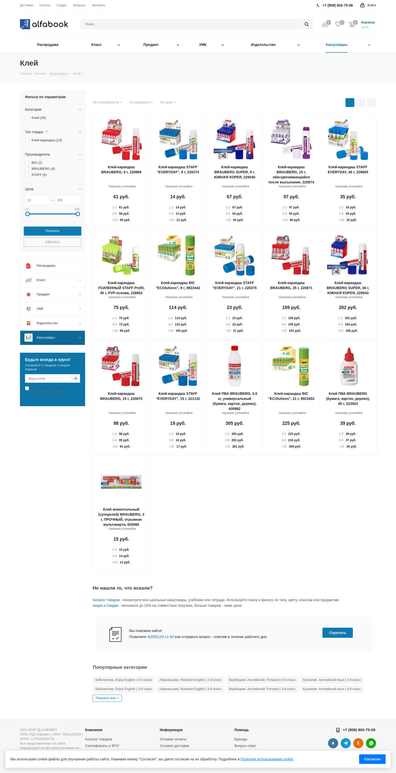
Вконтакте (333, 743)
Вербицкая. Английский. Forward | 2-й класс (262, 680)
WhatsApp (371, 743)
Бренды (240, 739)
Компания (94, 730)
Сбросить (52, 242)
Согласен (372, 759)
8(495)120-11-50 (160, 637)
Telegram (346, 743)
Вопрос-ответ (245, 746)
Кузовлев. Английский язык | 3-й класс (332, 689)
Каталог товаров (106, 600)
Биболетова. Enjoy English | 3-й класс (123, 689)
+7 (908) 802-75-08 (359, 730)
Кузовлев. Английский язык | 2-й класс (332, 680)
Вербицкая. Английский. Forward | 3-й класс (262, 689)
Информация (171, 730)
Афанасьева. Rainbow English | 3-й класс (190, 689)
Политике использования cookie (267, 759)
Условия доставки (174, 746)
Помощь (241, 730)
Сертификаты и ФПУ (102, 746)
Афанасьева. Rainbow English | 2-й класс (190, 680)
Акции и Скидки (105, 605)
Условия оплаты (173, 739)
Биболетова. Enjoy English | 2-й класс (123, 680)
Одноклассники (358, 743)
